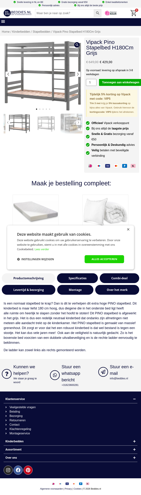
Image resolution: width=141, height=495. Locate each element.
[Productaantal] (91, 82)
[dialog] (70, 247)
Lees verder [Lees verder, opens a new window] (42, 249)
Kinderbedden (21, 31)
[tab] (28, 278)
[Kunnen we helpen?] (7, 374)
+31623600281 (70, 385)
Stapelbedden (41, 31)
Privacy (68, 489)
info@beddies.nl (119, 378)
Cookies (77, 489)
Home (6, 31)
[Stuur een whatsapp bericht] (55, 375)
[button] (3, 21)
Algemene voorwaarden (51, 489)
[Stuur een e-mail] (103, 372)
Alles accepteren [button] (104, 259)
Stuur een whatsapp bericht (71, 373)
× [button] (128, 229)
